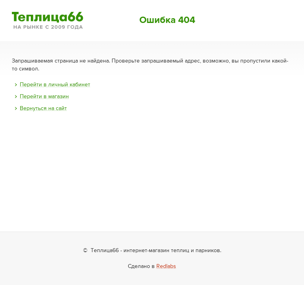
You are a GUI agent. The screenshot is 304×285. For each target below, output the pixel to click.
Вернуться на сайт (43, 108)
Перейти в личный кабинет (55, 84)
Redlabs (166, 266)
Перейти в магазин (44, 96)
